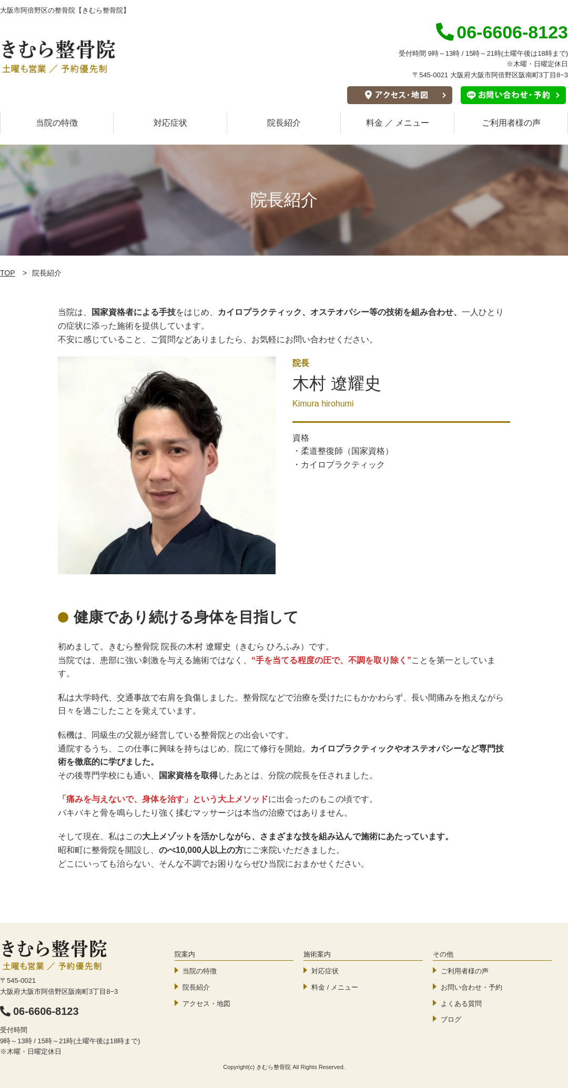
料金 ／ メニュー (398, 122)
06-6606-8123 (39, 1011)
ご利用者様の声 (511, 122)
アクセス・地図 (206, 1004)
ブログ (451, 1019)
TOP (7, 273)
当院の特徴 (57, 122)
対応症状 (170, 122)
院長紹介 (284, 122)
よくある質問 (461, 1004)
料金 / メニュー (334, 987)
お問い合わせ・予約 (471, 987)
